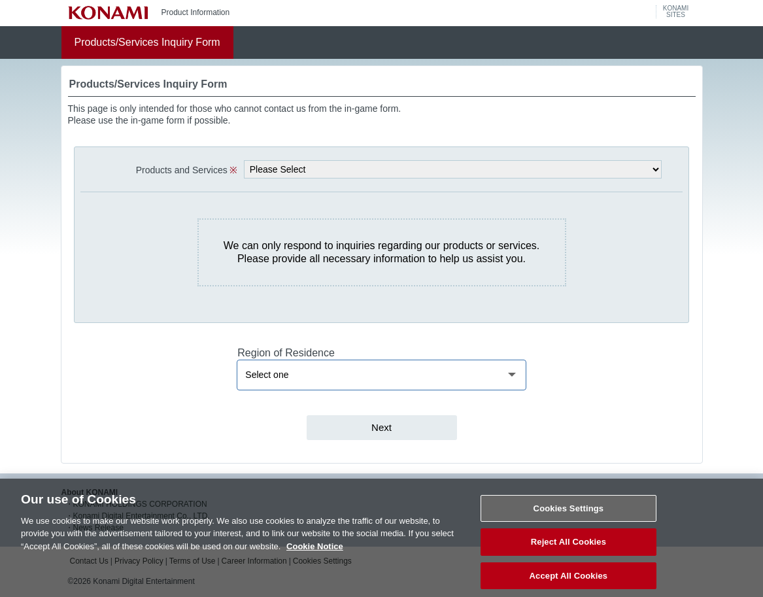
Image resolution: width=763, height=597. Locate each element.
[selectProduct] (453, 169)
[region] (381, 375)
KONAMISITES (675, 11)
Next (381, 427)
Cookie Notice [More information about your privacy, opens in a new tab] (314, 553)
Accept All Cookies (569, 583)
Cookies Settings (569, 515)
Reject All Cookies (568, 549)
